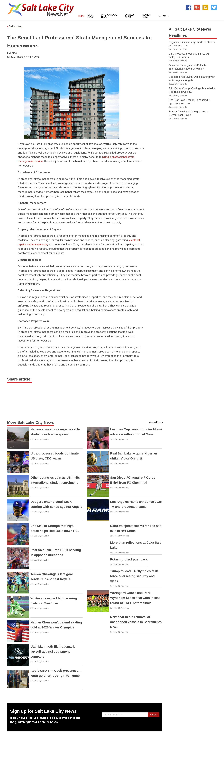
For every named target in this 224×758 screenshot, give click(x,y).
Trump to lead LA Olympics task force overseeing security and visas (134, 576)
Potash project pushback (129, 559)
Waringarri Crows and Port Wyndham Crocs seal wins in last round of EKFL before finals (135, 598)
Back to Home (14, 26)
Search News (147, 16)
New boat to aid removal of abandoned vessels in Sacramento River (136, 622)
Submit (153, 714)
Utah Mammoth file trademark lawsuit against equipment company (52, 651)
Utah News (90, 16)
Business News (130, 16)
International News (109, 16)
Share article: (19, 379)
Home (81, 16)
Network (163, 16)
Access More (155, 422)
